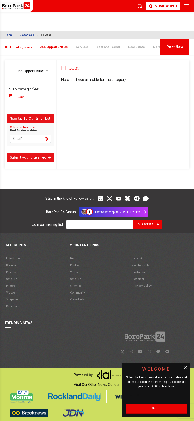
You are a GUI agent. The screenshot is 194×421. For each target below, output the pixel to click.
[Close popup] (185, 368)
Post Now (175, 47)
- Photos (10, 285)
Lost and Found (108, 47)
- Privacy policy (142, 285)
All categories (18, 47)
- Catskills (11, 279)
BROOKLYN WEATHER (45, 19)
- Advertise (139, 272)
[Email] (99, 224)
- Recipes (11, 306)
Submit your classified (30, 157)
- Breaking (11, 265)
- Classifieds (77, 299)
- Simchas (75, 285)
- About (137, 258)
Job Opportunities (54, 47)
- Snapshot (12, 299)
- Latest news (13, 258)
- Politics (10, 272)
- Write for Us (141, 265)
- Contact (138, 279)
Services (82, 47)
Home (9, 35)
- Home (73, 258)
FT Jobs (46, 35)
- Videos (10, 292)
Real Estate (136, 47)
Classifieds (27, 35)
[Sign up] (156, 409)
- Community (77, 292)
